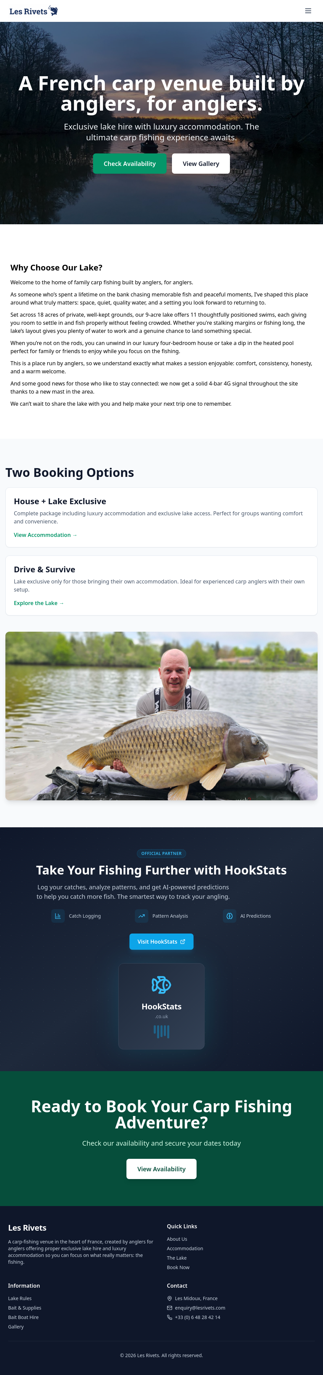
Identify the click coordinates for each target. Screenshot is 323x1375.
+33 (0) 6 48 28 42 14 (197, 1317)
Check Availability (130, 164)
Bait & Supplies (24, 1308)
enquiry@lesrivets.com (200, 1308)
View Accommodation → (46, 535)
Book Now (178, 1267)
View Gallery (201, 164)
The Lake (177, 1258)
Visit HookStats (161, 941)
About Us (177, 1239)
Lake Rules (20, 1298)
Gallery (16, 1326)
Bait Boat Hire (23, 1317)
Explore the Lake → (39, 603)
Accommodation (185, 1248)
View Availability (161, 1169)
